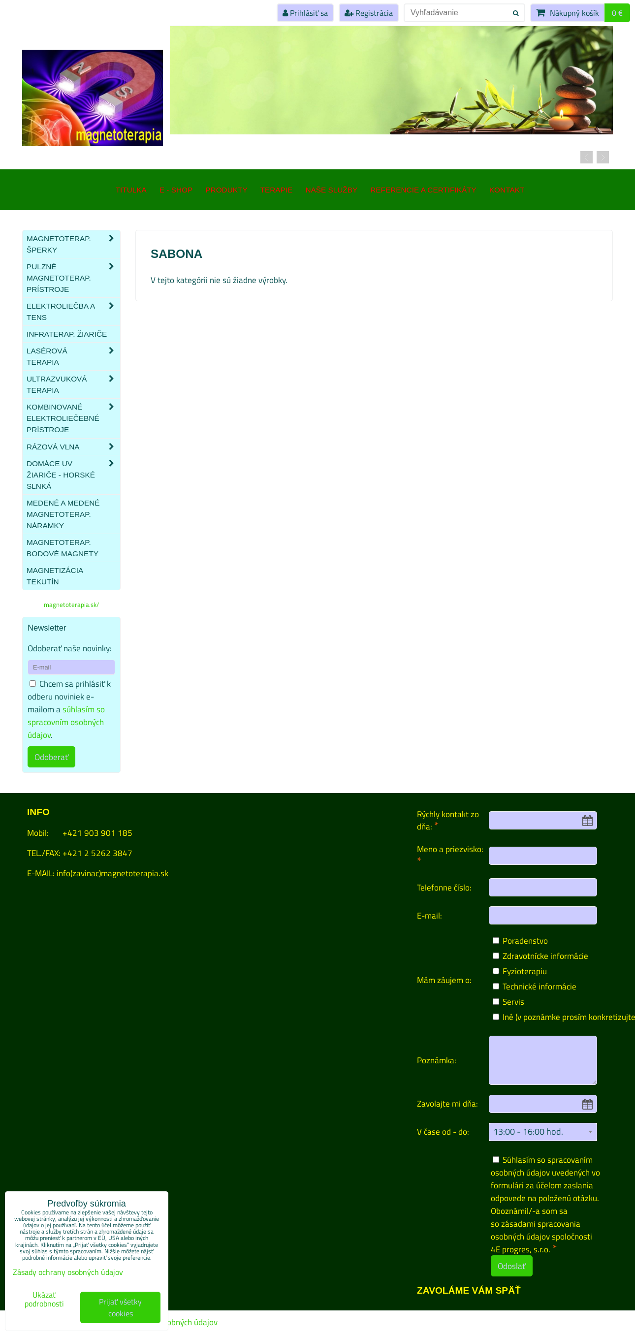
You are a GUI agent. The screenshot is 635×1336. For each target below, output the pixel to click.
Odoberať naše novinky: (70, 648)
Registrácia (369, 13)
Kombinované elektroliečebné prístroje (73, 418)
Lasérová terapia (73, 356)
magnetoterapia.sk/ (71, 604)
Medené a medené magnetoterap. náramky (63, 514)
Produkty (226, 190)
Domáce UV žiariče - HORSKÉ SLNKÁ (73, 474)
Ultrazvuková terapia (73, 384)
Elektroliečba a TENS (73, 311)
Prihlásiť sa (305, 13)
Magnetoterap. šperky (73, 244)
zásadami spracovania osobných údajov (535, 1230)
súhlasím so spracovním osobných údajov (66, 721)
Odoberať (51, 756)
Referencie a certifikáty (423, 190)
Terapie (276, 190)
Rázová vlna (73, 447)
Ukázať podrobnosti (44, 1299)
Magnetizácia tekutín (55, 576)
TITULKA (131, 190)
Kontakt (506, 190)
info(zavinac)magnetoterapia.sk (112, 873)
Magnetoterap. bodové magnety (62, 548)
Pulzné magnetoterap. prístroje (73, 277)
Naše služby (331, 190)
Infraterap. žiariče (67, 334)
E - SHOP (175, 190)
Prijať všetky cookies (120, 1307)
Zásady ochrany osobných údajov (68, 1272)
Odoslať (512, 1265)
